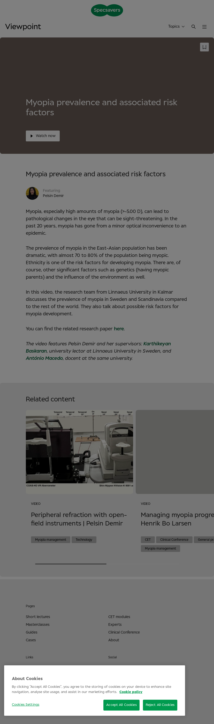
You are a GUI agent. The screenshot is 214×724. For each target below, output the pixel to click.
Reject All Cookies (160, 705)
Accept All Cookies (121, 705)
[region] (94, 690)
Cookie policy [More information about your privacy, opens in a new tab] (130, 692)
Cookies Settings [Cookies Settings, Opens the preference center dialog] (25, 704)
